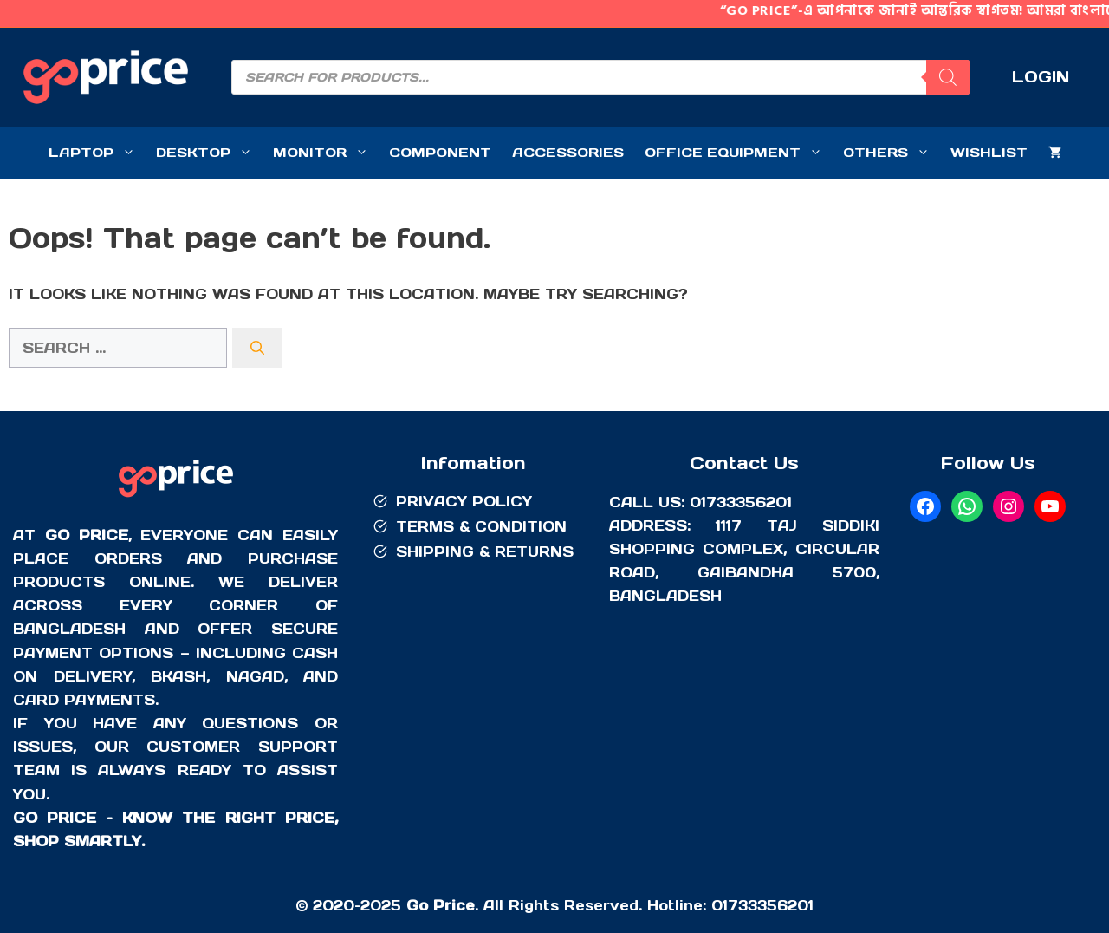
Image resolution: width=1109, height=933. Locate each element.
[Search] (257, 348)
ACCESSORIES (568, 152)
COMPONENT (440, 152)
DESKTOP (209, 153)
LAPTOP (97, 153)
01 (719, 905)
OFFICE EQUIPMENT (739, 153)
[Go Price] (176, 499)
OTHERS (891, 153)
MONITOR (326, 153)
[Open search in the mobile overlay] (600, 77)
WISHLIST (989, 152)
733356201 (771, 905)
